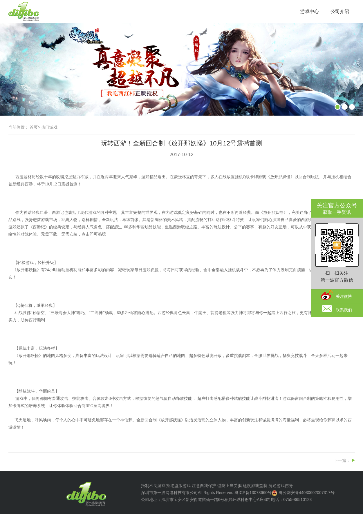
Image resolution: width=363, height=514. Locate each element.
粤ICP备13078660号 (253, 492)
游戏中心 (309, 11)
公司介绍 (340, 11)
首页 (34, 127)
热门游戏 (49, 127)
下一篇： (342, 460)
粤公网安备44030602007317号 (307, 492)
